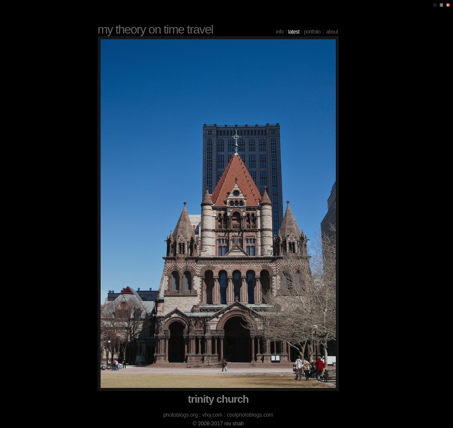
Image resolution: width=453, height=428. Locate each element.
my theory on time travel (155, 29)
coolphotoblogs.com (250, 415)
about (332, 32)
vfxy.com (212, 415)
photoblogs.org (180, 415)
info (280, 32)
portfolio (312, 32)
